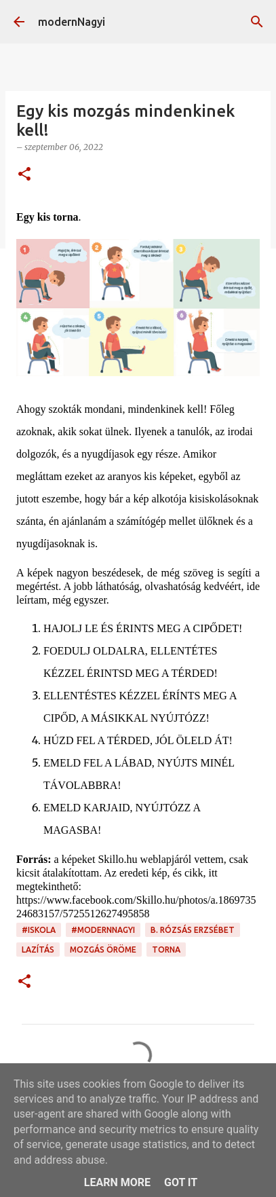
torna (166, 949)
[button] (24, 175)
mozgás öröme (103, 949)
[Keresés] (257, 21)
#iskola (39, 929)
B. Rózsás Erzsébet (193, 929)
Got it (180, 1182)
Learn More (117, 1182)
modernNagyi (71, 22)
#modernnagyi (103, 929)
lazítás (38, 949)
